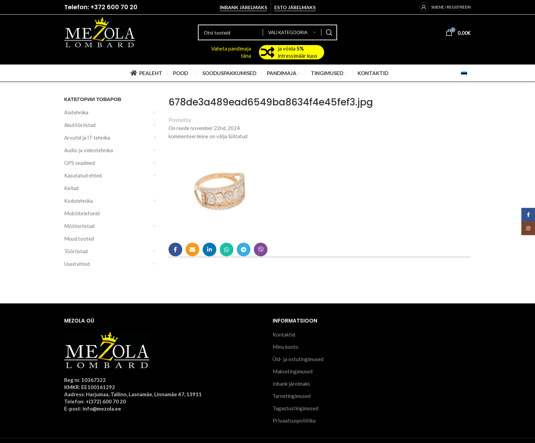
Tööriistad (76, 251)
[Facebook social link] (175, 249)
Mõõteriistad (79, 226)
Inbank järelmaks (243, 7)
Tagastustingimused (295, 408)
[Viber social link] (261, 249)
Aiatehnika (76, 112)
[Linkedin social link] (209, 249)
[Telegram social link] (243, 249)
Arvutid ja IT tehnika (87, 137)
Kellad (71, 188)
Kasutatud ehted (83, 175)
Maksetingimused (293, 371)
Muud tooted (79, 238)
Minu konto (286, 347)
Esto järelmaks (295, 7)
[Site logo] (99, 32)
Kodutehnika (78, 201)
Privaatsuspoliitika (294, 420)
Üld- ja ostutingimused (298, 359)
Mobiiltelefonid (82, 213)
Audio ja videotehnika (88, 150)
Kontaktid (284, 334)
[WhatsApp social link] (226, 249)
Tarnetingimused (291, 396)
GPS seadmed (79, 163)
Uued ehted (77, 264)
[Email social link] (192, 249)
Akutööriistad (80, 125)
